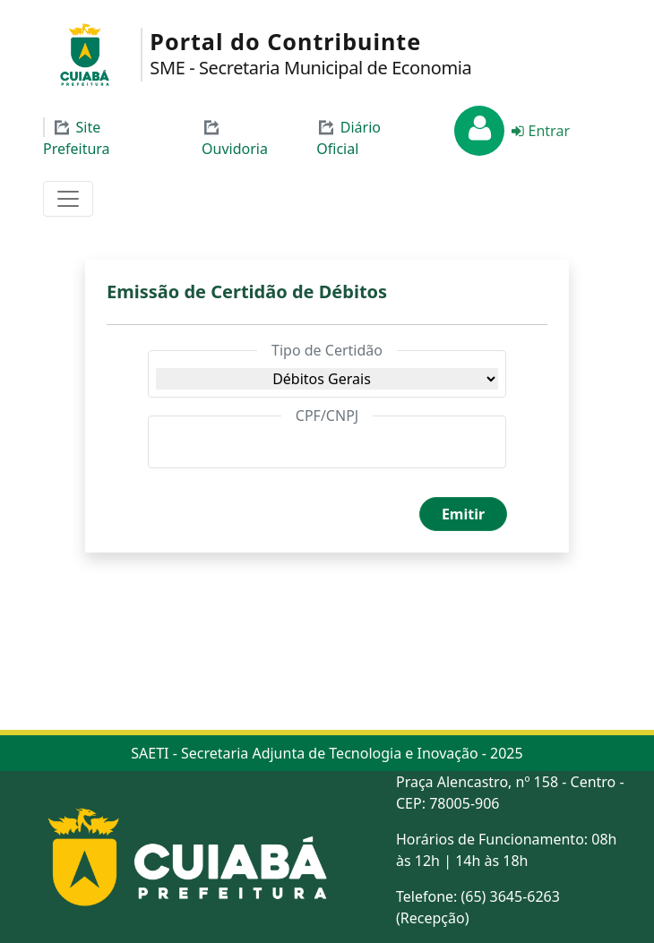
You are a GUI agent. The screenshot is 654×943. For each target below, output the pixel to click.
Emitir (463, 514)
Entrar (539, 131)
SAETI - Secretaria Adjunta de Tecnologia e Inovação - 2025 (326, 753)
